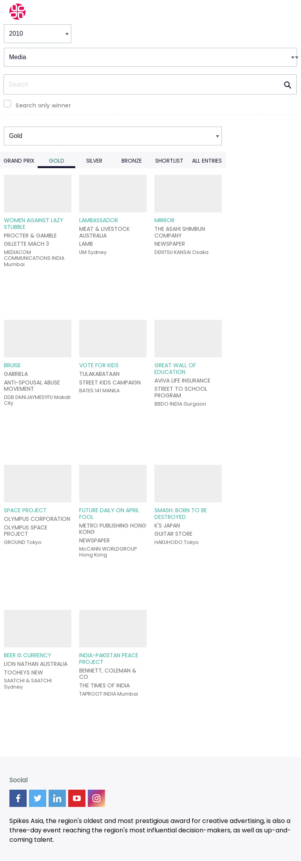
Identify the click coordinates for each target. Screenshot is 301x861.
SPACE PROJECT (25, 510)
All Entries (207, 161)
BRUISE (12, 365)
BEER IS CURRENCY (27, 655)
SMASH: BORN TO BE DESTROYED (180, 513)
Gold (56, 161)
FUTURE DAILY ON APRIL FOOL (109, 513)
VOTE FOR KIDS (99, 365)
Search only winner (43, 105)
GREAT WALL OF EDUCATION (175, 368)
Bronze (131, 161)
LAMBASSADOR (98, 220)
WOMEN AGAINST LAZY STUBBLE (33, 223)
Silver (94, 161)
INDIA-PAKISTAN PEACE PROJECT (108, 658)
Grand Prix (19, 161)
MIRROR (164, 220)
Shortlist (169, 161)
